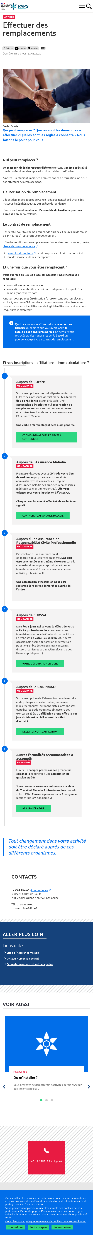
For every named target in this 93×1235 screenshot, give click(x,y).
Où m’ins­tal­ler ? (25, 1077)
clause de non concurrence (19, 246)
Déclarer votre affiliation (40, 731)
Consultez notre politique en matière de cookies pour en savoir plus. (45, 1221)
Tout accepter (38, 1227)
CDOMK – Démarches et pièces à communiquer (42, 437)
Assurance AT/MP (33, 808)
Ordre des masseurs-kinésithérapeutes (30, 964)
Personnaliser (62, 1227)
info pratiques (39, 890)
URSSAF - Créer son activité (23, 958)
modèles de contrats (20, 253)
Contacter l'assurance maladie (42, 515)
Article (9, 17)
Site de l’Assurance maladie (23, 952)
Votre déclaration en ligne (40, 663)
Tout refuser (15, 1227)
